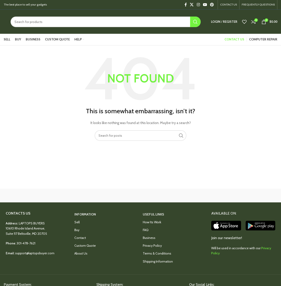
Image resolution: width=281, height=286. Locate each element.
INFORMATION (85, 214)
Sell (77, 222)
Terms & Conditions (157, 253)
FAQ (146, 230)
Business (149, 238)
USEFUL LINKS (153, 214)
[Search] (106, 22)
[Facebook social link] (185, 4)
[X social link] (191, 4)
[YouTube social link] (204, 4)
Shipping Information (158, 261)
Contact (80, 238)
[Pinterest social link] (212, 4)
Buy (76, 230)
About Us (80, 253)
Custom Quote (85, 246)
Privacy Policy (152, 246)
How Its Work (152, 222)
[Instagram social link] (198, 4)
